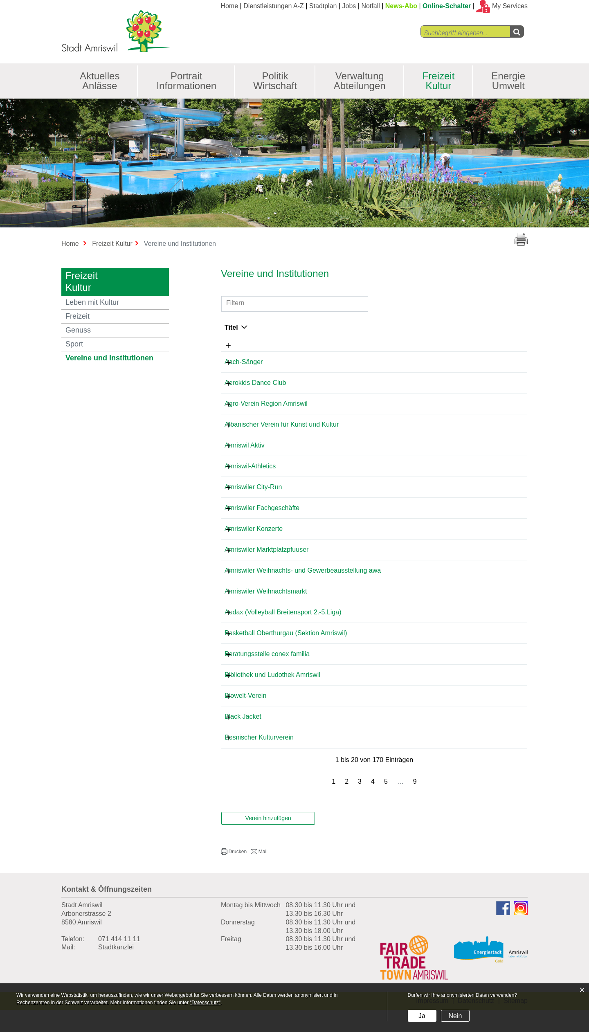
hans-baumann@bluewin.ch (466, 361)
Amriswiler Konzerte (254, 528)
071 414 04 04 (373, 577)
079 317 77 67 (373, 403)
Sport (74, 344)
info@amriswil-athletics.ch (463, 466)
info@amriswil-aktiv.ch (457, 445)
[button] (234, 873)
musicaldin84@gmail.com (462, 759)
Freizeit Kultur (439, 80)
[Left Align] (517, 31)
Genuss (78, 330)
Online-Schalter (447, 5)
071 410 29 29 (373, 424)
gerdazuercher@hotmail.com (467, 717)
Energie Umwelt (508, 80)
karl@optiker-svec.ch (456, 738)
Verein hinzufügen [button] (268, 840)
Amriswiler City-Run (253, 486)
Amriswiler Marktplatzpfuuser (266, 556)
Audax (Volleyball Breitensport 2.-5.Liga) (283, 626)
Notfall (370, 5)
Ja (421, 1015)
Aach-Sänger (244, 361)
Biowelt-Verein (245, 717)
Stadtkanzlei (116, 969)
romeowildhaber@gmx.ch (462, 403)
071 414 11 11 (119, 961)
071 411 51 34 (373, 361)
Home (229, 5)
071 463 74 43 (373, 626)
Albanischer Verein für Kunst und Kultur (282, 424)
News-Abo (401, 5)
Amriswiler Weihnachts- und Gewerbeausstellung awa (265, 581)
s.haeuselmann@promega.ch (468, 577)
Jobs (349, 5)
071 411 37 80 (373, 528)
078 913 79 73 (373, 382)
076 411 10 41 (373, 647)
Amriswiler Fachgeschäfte (262, 507)
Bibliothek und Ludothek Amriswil (272, 696)
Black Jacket (243, 738)
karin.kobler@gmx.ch (456, 486)
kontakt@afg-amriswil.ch (461, 507)
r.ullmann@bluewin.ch (457, 606)
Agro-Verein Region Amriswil (266, 403)
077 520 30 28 (373, 696)
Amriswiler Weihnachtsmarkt (266, 606)
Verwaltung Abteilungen (360, 80)
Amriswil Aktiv (245, 445)
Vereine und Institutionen (117, 357)
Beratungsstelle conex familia (267, 675)
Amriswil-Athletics (250, 466)
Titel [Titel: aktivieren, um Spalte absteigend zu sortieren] (231, 327)
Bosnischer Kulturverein (259, 759)
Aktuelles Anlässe (99, 80)
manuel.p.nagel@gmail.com (466, 647)
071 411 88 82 (373, 675)
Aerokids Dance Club (255, 382)
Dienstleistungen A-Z (273, 5)
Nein (455, 1015)
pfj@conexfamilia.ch (454, 675)
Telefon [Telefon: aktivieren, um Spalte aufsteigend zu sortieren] (364, 327)
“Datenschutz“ (205, 1002)
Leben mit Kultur (92, 302)
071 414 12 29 (373, 445)
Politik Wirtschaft (275, 80)
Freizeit (77, 316)
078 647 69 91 (373, 556)
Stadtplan (323, 5)
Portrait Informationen (186, 80)
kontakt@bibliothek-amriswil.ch (470, 696)
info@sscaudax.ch (452, 626)
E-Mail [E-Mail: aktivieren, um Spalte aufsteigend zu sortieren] (435, 327)
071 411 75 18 (373, 738)
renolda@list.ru (447, 382)
